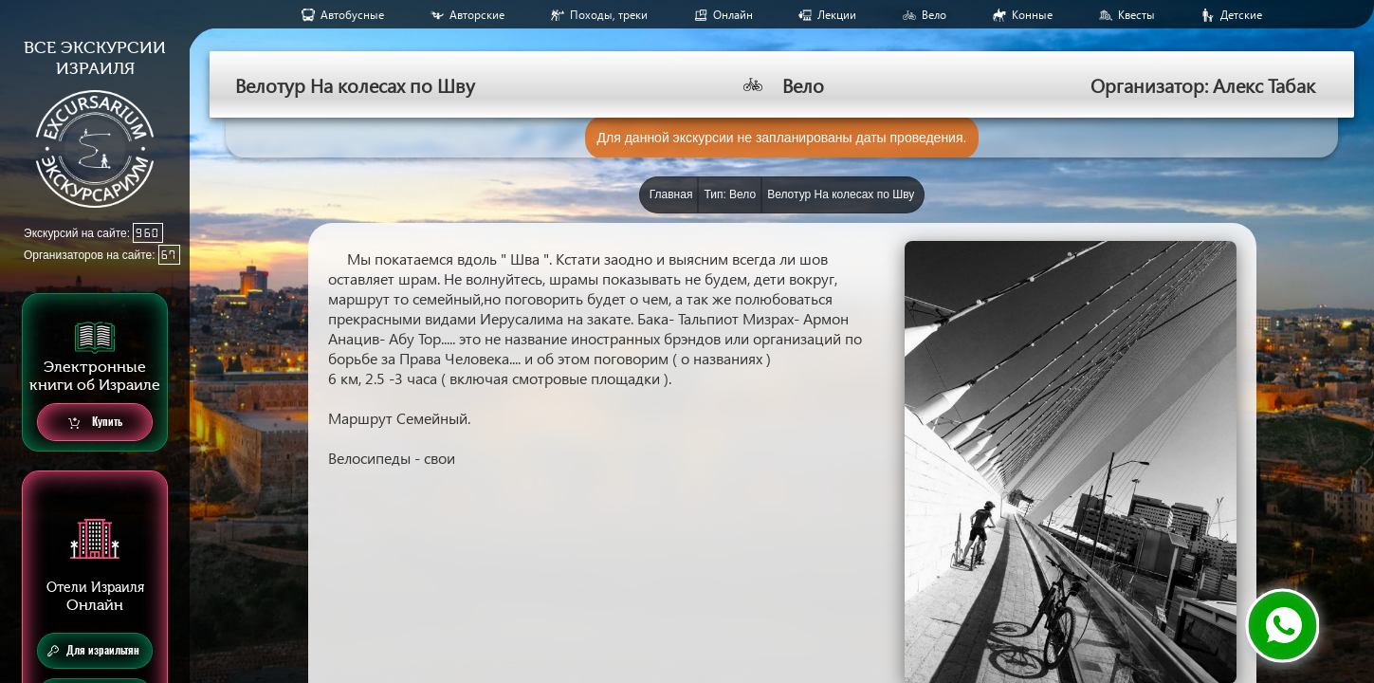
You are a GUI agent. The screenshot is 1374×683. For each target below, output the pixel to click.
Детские (1241, 15)
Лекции (836, 15)
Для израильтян (93, 650)
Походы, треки (609, 15)
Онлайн (733, 15)
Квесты (1136, 15)
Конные (1032, 15)
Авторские (476, 15)
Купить (95, 423)
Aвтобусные (352, 15)
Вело (934, 15)
